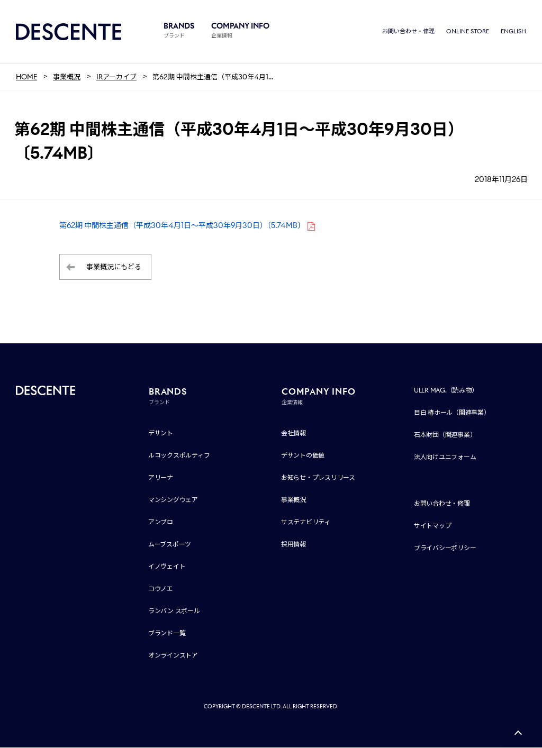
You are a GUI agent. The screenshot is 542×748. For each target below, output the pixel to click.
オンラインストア (173, 656)
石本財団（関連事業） (445, 435)
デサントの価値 (302, 456)
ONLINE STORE (467, 31)
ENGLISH (513, 31)
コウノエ (160, 589)
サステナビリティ (305, 522)
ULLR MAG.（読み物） (446, 391)
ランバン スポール (174, 611)
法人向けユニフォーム (445, 457)
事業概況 (293, 500)
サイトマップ (432, 526)
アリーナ (160, 478)
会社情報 (293, 433)
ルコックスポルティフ (179, 456)
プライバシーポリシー (445, 548)
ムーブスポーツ (169, 545)
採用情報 (293, 545)
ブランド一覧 (167, 633)
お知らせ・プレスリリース (318, 478)
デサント (160, 433)
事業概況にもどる (113, 267)
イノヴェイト (167, 567)
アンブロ (160, 522)
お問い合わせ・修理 (408, 31)
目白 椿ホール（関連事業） (452, 413)
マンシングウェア (173, 500)
